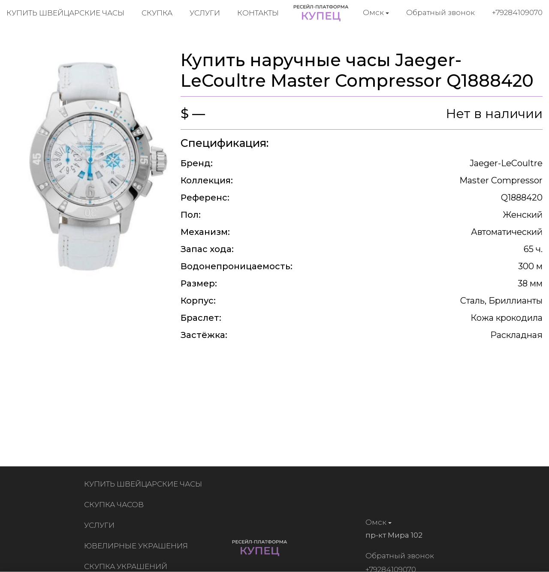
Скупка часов (115, 504)
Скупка (157, 13)
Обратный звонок (440, 12)
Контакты (258, 13)
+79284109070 (517, 12)
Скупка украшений (127, 566)
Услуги (205, 13)
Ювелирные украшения (138, 546)
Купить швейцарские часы (65, 13)
